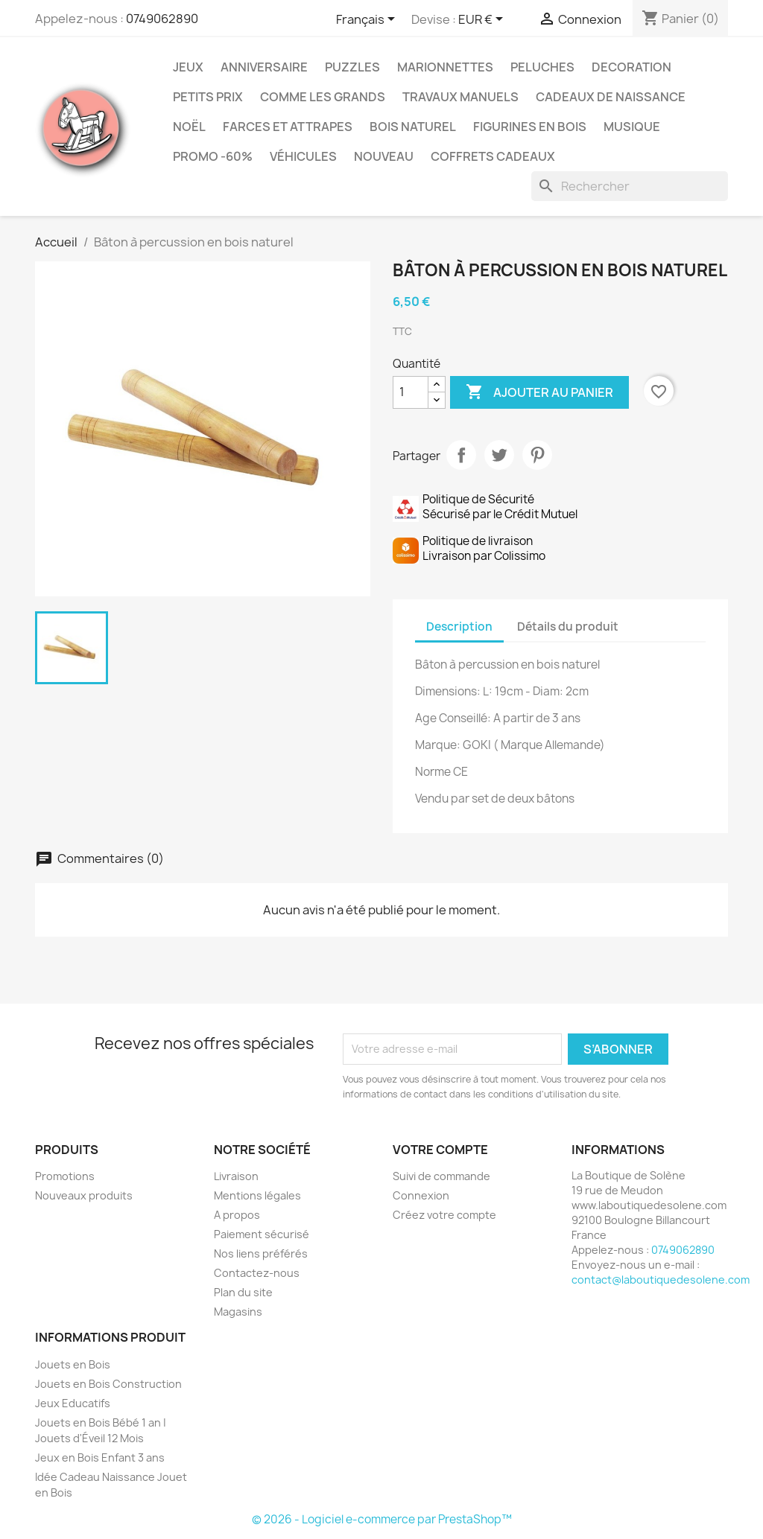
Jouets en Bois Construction (108, 1384)
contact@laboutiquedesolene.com (661, 1279)
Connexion (421, 1195)
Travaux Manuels (460, 97)
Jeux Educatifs (72, 1403)
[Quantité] (410, 392)
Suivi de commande (441, 1176)
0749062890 (162, 18)
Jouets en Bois (72, 1364)
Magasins (238, 1311)
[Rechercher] (629, 186)
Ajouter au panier (539, 392)
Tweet (499, 455)
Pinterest (537, 455)
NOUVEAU (384, 156)
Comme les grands (322, 97)
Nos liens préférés (261, 1253)
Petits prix (208, 97)
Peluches (542, 67)
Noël (189, 126)
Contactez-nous (257, 1273)
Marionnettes (445, 67)
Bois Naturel (413, 126)
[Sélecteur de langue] (368, 20)
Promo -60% (213, 156)
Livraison (236, 1176)
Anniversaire (264, 67)
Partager (461, 455)
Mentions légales (257, 1195)
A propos (237, 1215)
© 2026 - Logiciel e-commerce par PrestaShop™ (382, 1519)
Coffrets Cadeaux (493, 156)
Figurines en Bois (529, 126)
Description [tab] (459, 626)
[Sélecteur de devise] (483, 20)
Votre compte (440, 1149)
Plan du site (243, 1292)
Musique (632, 126)
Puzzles (352, 67)
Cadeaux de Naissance (611, 97)
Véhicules (303, 156)
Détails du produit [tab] (567, 626)
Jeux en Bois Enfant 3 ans (100, 1457)
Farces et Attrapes (287, 126)
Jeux (188, 67)
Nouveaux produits (84, 1195)
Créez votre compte (444, 1215)
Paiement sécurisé (261, 1234)
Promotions (65, 1176)
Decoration (631, 67)
